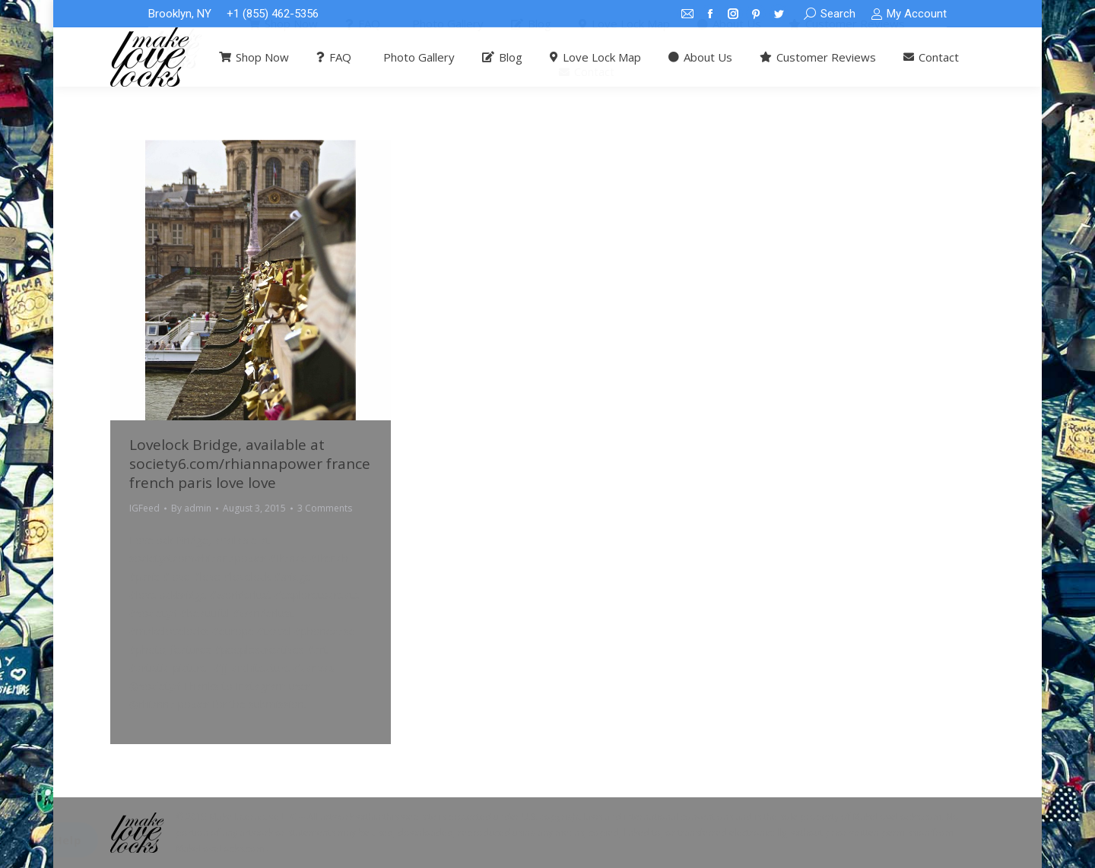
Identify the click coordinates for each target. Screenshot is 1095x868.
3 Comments (324, 508)
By (191, 508)
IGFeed (144, 508)
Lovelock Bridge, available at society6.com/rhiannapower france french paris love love (249, 464)
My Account (909, 14)
